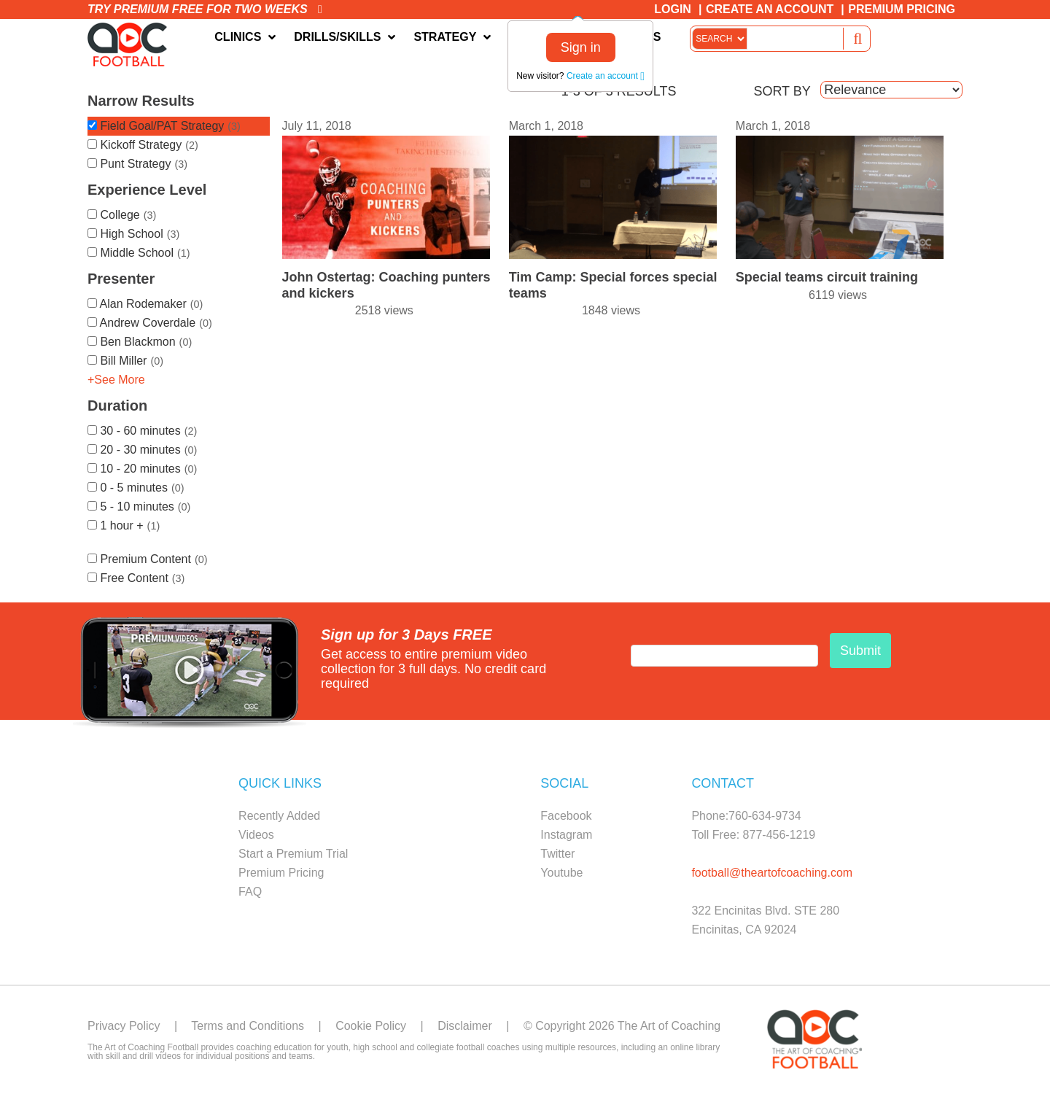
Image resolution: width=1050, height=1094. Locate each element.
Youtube (561, 872)
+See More (116, 379)
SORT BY (781, 91)
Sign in (581, 47)
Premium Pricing (901, 9)
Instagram (566, 835)
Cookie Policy (370, 1026)
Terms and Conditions (247, 1026)
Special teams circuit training (827, 277)
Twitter (557, 853)
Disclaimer (465, 1026)
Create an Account (769, 9)
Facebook (565, 816)
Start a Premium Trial (293, 853)
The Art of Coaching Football (131, 44)
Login (672, 9)
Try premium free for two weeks (205, 9)
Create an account (606, 76)
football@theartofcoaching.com (771, 872)
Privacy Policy (124, 1026)
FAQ (250, 891)
